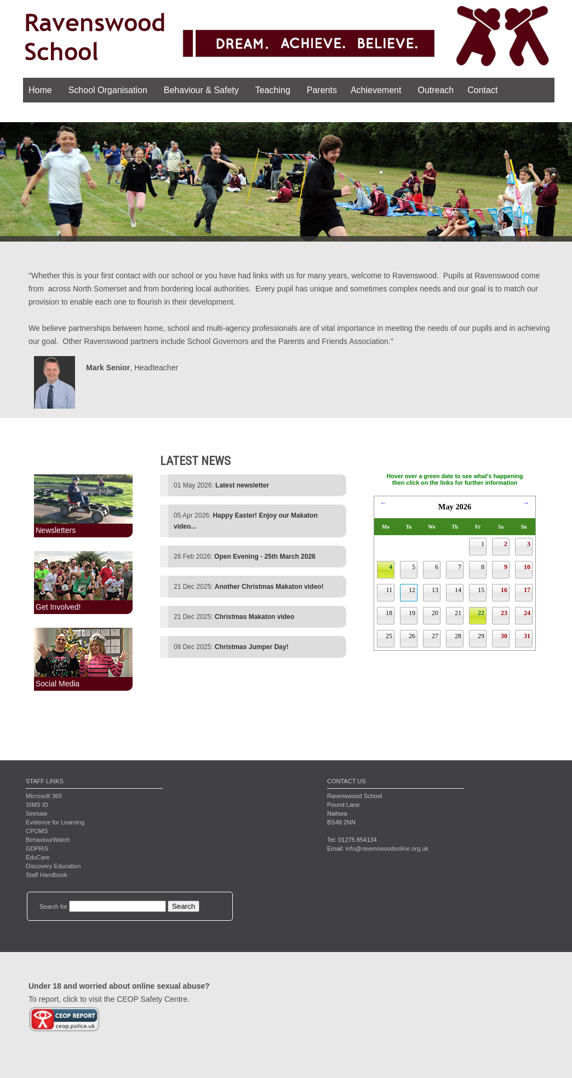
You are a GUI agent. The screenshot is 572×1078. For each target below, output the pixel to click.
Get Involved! (58, 607)
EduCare (37, 857)
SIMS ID (37, 804)
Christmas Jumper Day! (252, 647)
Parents (322, 90)
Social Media (57, 683)
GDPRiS (37, 848)
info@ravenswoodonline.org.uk (387, 848)
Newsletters (56, 530)
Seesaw (36, 813)
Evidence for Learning (55, 822)
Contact (482, 90)
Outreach (435, 90)
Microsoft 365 (44, 796)
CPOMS (37, 831)
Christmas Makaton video (254, 617)
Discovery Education (53, 866)
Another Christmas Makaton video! (269, 586)
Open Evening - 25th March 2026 (265, 556)
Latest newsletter (242, 485)
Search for (53, 906)
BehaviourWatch (48, 839)
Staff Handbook (46, 874)
